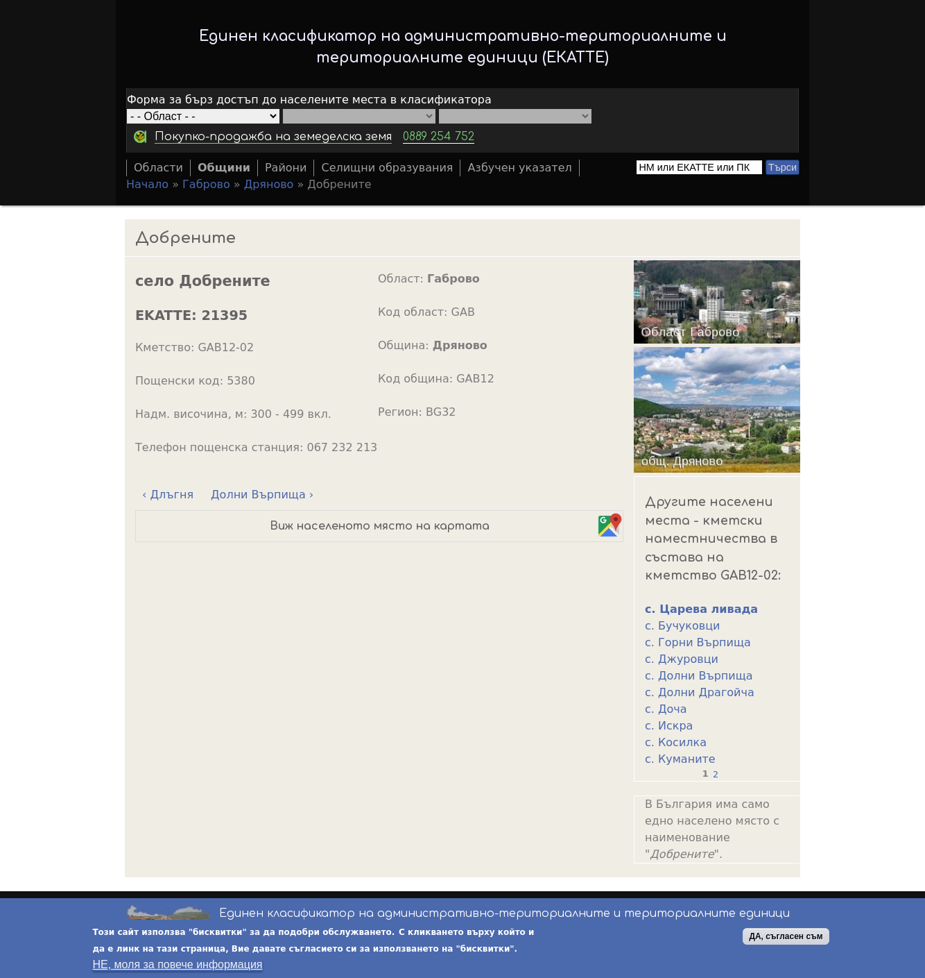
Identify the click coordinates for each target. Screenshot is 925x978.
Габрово (206, 184)
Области (158, 167)
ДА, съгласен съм (785, 937)
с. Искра (669, 725)
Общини (224, 167)
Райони (286, 167)
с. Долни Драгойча (699, 692)
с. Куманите (680, 759)
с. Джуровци (681, 659)
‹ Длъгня (167, 494)
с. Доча (666, 709)
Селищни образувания (387, 167)
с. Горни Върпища (698, 642)
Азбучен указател (519, 167)
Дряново (269, 184)
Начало (147, 184)
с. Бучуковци (682, 625)
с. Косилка (676, 742)
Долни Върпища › (262, 494)
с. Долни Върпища (699, 675)
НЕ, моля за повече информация (177, 965)
